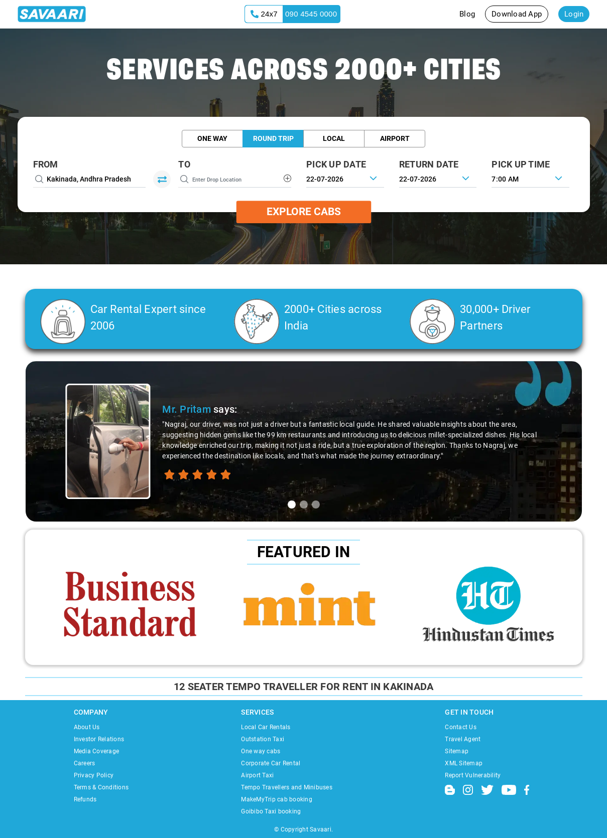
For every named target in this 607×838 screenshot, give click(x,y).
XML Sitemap (463, 763)
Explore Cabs (304, 212)
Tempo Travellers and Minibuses (286, 787)
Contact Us (460, 727)
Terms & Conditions (101, 787)
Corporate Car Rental (270, 763)
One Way (212, 138)
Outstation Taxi (262, 739)
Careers (84, 763)
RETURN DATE (429, 164)
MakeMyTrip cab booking (276, 799)
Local (334, 138)
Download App (517, 14)
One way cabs (260, 751)
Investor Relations (99, 739)
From (45, 164)
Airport (395, 138)
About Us (87, 727)
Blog (467, 14)
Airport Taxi (257, 775)
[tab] (292, 504)
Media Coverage (96, 751)
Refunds (85, 799)
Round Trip (273, 138)
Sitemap (456, 751)
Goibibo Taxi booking (271, 811)
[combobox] (530, 178)
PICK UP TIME (521, 164)
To (184, 164)
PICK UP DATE (336, 164)
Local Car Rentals (265, 727)
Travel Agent (462, 739)
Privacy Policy (94, 775)
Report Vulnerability (473, 775)
